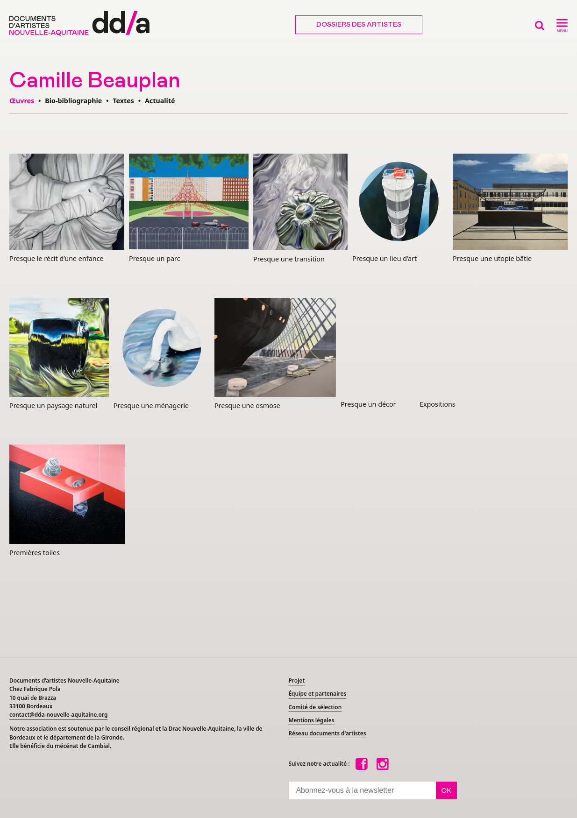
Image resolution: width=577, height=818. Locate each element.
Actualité (160, 100)
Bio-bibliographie (73, 100)
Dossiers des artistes (358, 24)
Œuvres (21, 100)
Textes (123, 100)
